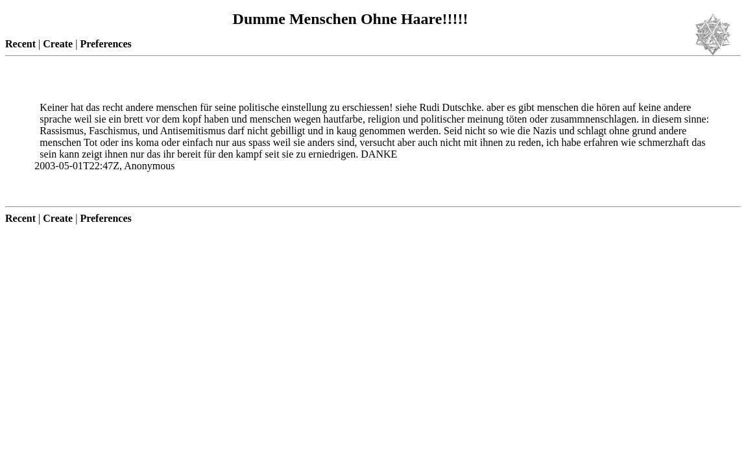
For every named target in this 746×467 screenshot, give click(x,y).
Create (58, 43)
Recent (20, 43)
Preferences (105, 43)
